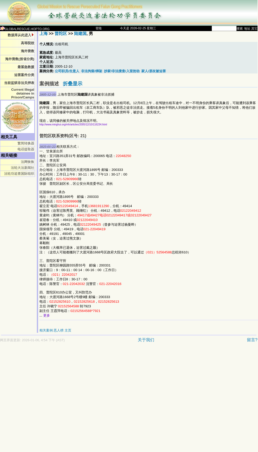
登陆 (99, 28)
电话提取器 (26, 149)
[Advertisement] (48, 400)
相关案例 (46, 330)
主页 (68, 330)
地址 (247, 28)
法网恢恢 (27, 162)
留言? (252, 340)
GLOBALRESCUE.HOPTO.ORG (25, 29)
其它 (254, 28)
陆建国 (80, 33)
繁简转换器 (26, 143)
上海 (43, 33)
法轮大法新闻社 (22, 168)
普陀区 (61, 33)
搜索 (240, 28)
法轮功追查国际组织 (19, 174)
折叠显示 (72, 83)
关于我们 (146, 340)
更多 (46, 315)
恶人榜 (59, 330)
